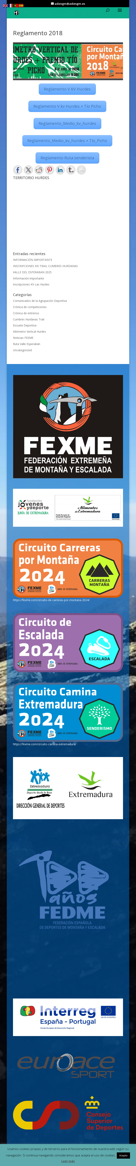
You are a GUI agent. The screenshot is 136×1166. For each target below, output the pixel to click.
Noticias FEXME (23, 338)
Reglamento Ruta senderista (67, 158)
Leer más (68, 1161)
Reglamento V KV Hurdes (67, 89)
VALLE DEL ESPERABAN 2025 (32, 272)
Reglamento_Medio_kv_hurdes (67, 123)
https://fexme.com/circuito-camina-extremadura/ (44, 744)
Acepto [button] (123, 1155)
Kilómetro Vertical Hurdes (29, 331)
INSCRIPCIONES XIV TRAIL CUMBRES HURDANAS (45, 266)
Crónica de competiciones (30, 307)
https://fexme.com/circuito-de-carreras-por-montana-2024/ (51, 600)
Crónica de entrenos (26, 313)
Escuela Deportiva (24, 325)
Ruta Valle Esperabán (26, 344)
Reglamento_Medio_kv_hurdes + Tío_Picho (67, 140)
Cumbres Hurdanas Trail (28, 319)
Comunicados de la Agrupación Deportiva (40, 301)
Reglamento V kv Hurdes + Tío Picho (67, 106)
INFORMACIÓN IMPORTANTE (32, 260)
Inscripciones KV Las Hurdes (31, 284)
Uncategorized (22, 350)
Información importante (28, 278)
